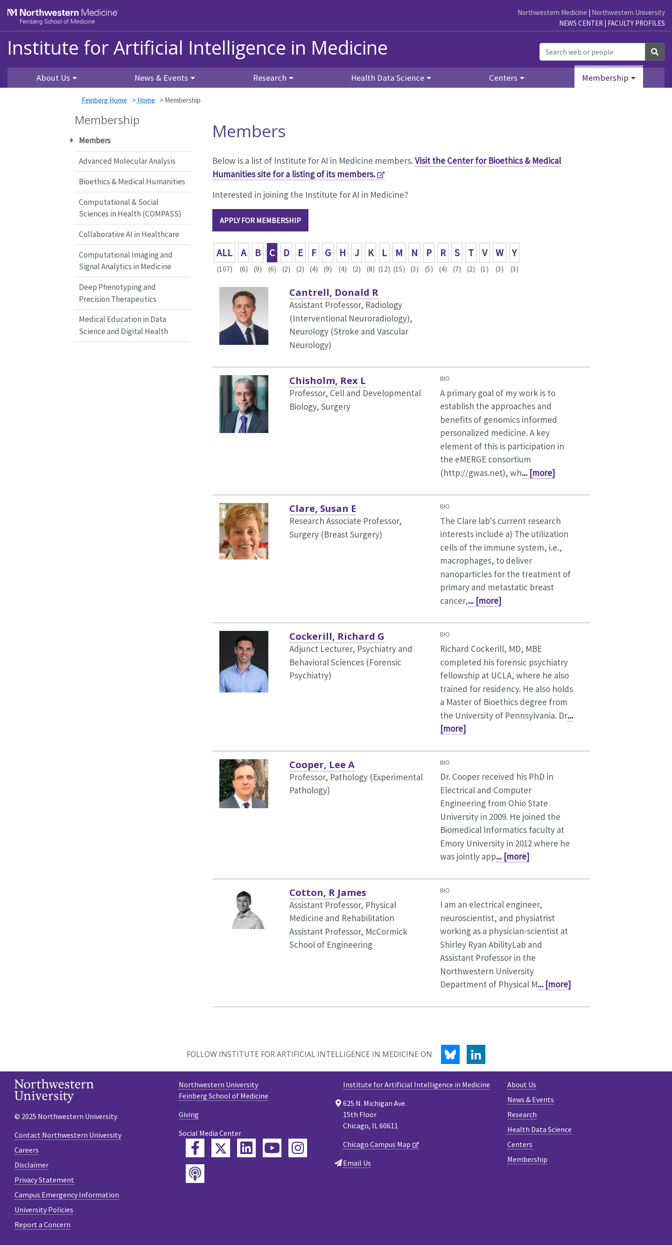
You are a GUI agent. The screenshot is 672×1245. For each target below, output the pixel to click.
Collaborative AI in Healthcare (129, 234)
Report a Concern (42, 1224)
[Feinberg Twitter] (220, 1148)
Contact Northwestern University (67, 1135)
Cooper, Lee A (322, 764)
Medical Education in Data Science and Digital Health (123, 325)
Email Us (357, 1163)
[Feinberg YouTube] (272, 1148)
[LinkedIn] (476, 1054)
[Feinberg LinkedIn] (246, 1148)
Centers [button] (503, 77)
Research (522, 1114)
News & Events (530, 1099)
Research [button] (270, 77)
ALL (224, 252)
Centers (519, 1144)
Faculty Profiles (636, 23)
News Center (581, 23)
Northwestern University (628, 12)
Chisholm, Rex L (327, 380)
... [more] (538, 472)
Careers (26, 1149)
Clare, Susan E (322, 508)
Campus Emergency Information (66, 1194)
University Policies (43, 1209)
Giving (189, 1114)
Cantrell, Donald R (333, 292)
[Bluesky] (450, 1054)
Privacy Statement (44, 1179)
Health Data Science (539, 1129)
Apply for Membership (260, 220)
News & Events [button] (161, 77)
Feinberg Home (104, 100)
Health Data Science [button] (387, 77)
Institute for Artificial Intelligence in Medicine (197, 47)
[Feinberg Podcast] (195, 1173)
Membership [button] (605, 77)
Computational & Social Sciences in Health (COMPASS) (130, 208)
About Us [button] (53, 77)
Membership (527, 1159)
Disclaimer (31, 1164)
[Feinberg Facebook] (195, 1148)
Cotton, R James (327, 892)
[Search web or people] (592, 52)
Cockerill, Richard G (337, 636)
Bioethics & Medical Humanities (132, 181)
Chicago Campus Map (377, 1144)
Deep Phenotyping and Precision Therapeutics (117, 293)
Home (146, 100)
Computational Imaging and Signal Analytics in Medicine (126, 261)
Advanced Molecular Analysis (127, 161)
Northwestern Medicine (552, 12)
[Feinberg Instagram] (297, 1148)
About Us (521, 1084)
